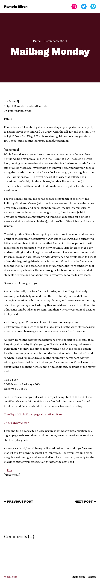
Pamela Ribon (15, 6)
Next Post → (85, 501)
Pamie (36, 41)
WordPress (10, 576)
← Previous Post (18, 501)
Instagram (78, 576)
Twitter (91, 576)
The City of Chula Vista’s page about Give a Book (33, 414)
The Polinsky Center (16, 422)
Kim (9, 470)
